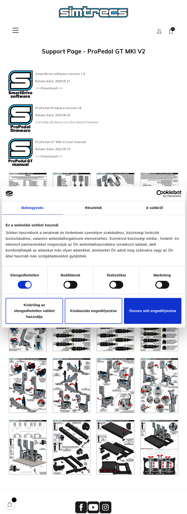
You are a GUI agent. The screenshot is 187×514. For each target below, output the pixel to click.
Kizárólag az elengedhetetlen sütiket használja (34, 311)
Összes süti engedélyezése (152, 311)
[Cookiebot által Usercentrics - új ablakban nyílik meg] (160, 193)
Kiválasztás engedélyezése (93, 311)
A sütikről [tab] (154, 208)
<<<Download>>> (49, 86)
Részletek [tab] (93, 208)
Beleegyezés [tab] (32, 208)
